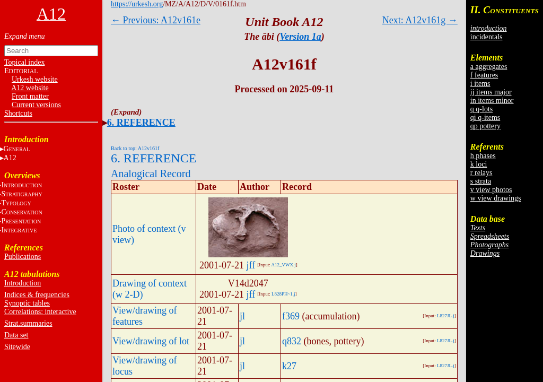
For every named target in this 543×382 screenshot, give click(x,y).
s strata (480, 181)
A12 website (29, 88)
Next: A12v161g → (420, 20)
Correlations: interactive (40, 312)
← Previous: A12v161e (155, 20)
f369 (291, 316)
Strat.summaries (28, 323)
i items (480, 84)
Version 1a (300, 36)
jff (251, 265)
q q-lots (481, 109)
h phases (483, 156)
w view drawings (495, 198)
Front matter (30, 96)
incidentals (486, 37)
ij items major (491, 92)
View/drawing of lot (150, 341)
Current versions (36, 105)
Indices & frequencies (36, 295)
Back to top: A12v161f (135, 148)
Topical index (24, 62)
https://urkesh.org (137, 4)
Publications (22, 257)
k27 (289, 366)
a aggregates (488, 67)
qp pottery (485, 126)
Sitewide (17, 347)
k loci (478, 164)
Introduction (22, 283)
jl (242, 316)
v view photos (491, 190)
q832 (291, 341)
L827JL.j (445, 315)
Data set (16, 335)
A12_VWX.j (283, 264)
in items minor (492, 101)
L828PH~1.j (283, 294)
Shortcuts (18, 113)
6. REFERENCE (141, 122)
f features (484, 75)
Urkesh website (35, 79)
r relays (481, 173)
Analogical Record (151, 173)
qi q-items (485, 117)
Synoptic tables (27, 303)
